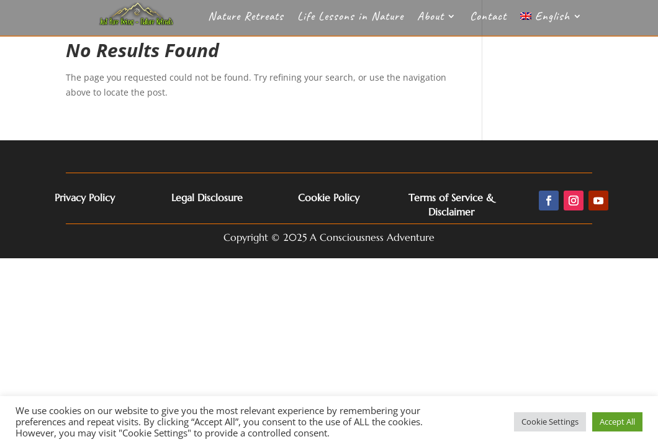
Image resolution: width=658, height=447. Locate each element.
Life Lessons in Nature (350, 18)
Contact (488, 18)
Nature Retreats (246, 18)
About (430, 18)
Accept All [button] (617, 421)
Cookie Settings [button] (550, 421)
